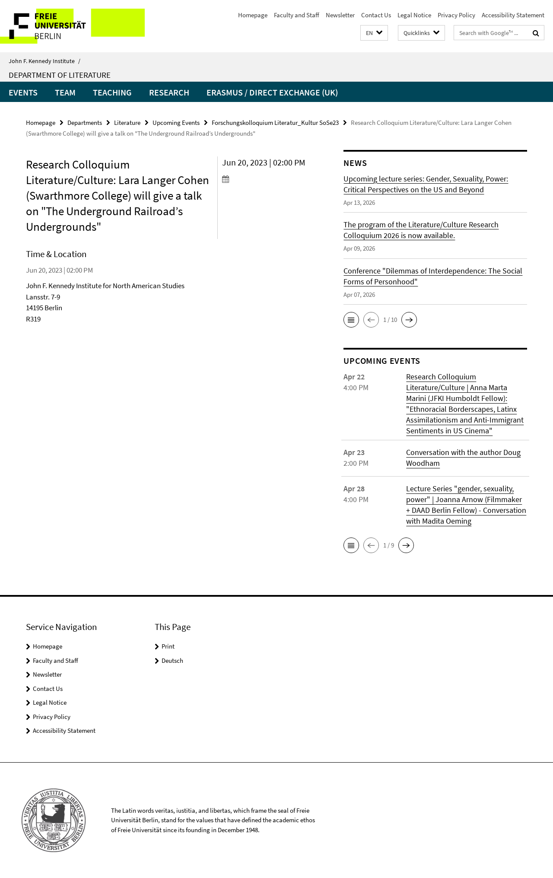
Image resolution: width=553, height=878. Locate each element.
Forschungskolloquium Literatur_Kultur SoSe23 (275, 122)
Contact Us (376, 15)
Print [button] (168, 646)
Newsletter (340, 15)
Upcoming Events (176, 122)
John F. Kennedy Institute (44, 61)
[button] (374, 33)
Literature (127, 122)
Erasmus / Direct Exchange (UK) (272, 92)
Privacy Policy (456, 15)
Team (65, 92)
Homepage (252, 15)
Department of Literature (60, 75)
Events (23, 92)
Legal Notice (414, 15)
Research (169, 92)
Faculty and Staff (296, 15)
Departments (84, 122)
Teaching (112, 92)
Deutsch (172, 660)
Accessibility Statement (513, 15)
